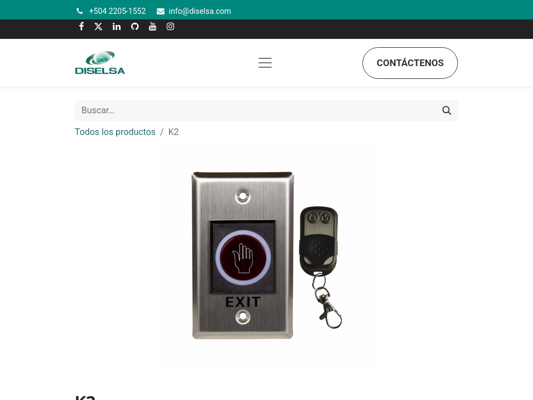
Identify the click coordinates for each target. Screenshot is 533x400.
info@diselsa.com (200, 11)
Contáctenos (410, 62)
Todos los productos (115, 132)
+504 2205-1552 (117, 11)
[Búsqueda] (447, 110)
